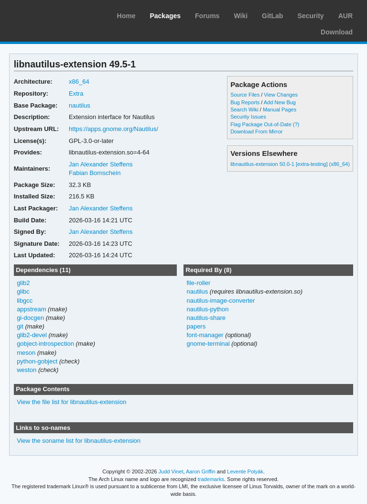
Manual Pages (279, 109)
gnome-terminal (207, 343)
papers (195, 326)
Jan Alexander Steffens (100, 164)
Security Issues (248, 117)
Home (126, 16)
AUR (345, 16)
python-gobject (37, 361)
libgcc (24, 300)
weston (26, 369)
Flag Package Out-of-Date (260, 124)
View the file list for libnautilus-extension (71, 401)
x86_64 (79, 81)
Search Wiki (244, 109)
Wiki (241, 16)
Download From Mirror (256, 131)
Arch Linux (52, 14)
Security (310, 16)
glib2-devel (32, 335)
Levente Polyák (245, 471)
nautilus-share (206, 317)
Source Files (244, 95)
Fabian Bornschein (94, 172)
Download (337, 32)
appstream (31, 309)
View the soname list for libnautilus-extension (78, 440)
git (20, 326)
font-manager (204, 335)
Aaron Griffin (201, 471)
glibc (23, 291)
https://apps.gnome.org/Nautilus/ (113, 128)
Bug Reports (244, 102)
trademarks (211, 479)
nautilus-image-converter (220, 300)
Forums (207, 16)
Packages (165, 16)
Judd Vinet (171, 471)
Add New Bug (280, 102)
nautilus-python (207, 309)
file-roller (198, 282)
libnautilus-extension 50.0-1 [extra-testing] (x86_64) (290, 164)
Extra (76, 93)
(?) (296, 124)
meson (26, 352)
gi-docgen (30, 317)
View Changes (281, 95)
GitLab (272, 16)
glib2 (23, 282)
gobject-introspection (45, 343)
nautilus (79, 105)
